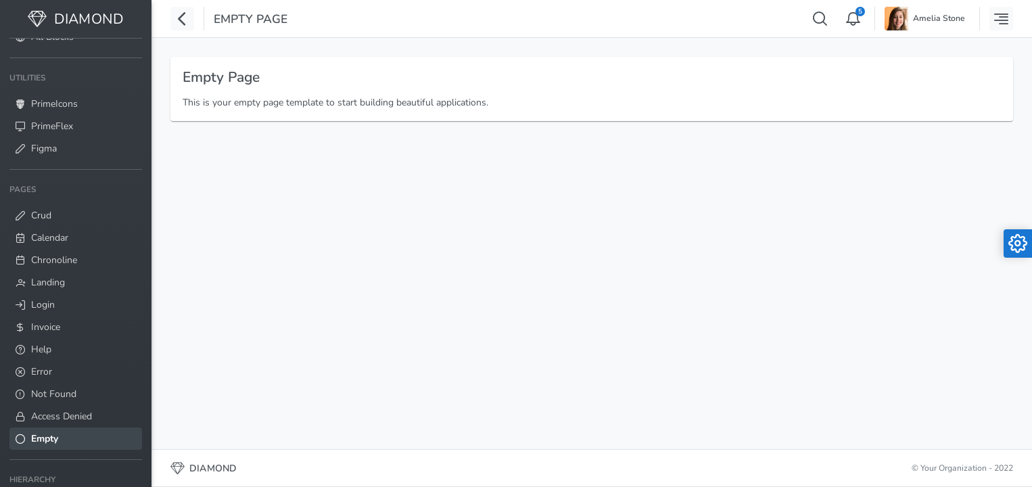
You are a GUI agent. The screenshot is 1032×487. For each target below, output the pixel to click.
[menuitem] (75, 114)
